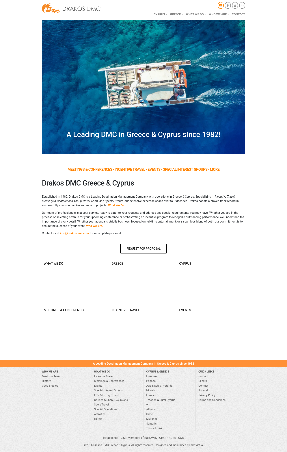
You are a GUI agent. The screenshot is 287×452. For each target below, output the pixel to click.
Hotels (98, 418)
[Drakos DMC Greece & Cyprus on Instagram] (235, 5)
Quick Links (206, 371)
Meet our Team (51, 376)
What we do (195, 14)
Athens (150, 409)
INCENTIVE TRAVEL (130, 169)
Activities (99, 414)
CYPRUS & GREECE (157, 371)
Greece (175, 14)
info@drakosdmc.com (74, 233)
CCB (181, 438)
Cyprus (159, 14)
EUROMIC (150, 438)
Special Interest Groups (108, 390)
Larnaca (151, 395)
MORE (214, 169)
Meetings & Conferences (109, 381)
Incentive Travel (103, 376)
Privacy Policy (207, 395)
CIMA (162, 438)
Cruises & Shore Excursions (111, 400)
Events (98, 385)
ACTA (172, 438)
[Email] (221, 5)
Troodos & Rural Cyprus (160, 400)
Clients (202, 381)
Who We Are (50, 371)
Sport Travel (101, 404)
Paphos (151, 381)
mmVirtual (197, 445)
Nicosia (151, 390)
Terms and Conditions (211, 400)
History (46, 381)
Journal (203, 390)
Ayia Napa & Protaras (159, 385)
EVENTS (154, 169)
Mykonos (152, 418)
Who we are (218, 14)
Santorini (151, 423)
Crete (149, 414)
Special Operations (105, 409)
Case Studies (50, 385)
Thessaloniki (154, 428)
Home (202, 376)
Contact (238, 14)
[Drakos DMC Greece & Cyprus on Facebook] (228, 5)
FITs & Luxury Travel (106, 395)
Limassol (151, 376)
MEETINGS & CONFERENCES (90, 169)
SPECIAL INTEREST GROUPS (185, 169)
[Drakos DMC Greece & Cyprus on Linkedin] (242, 5)
